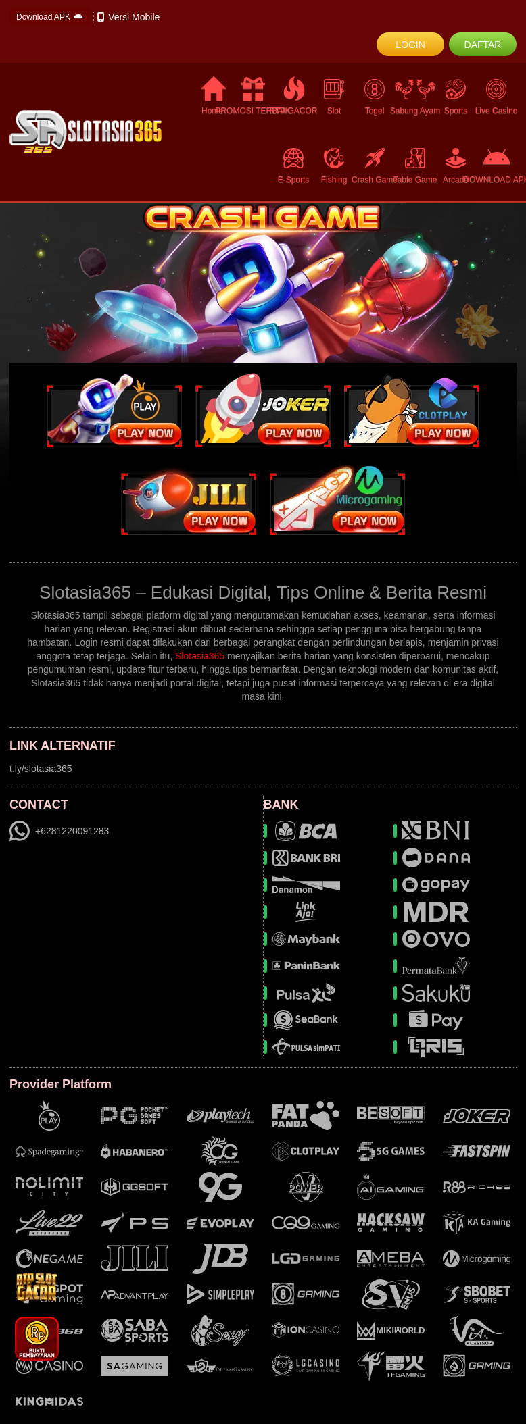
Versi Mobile (128, 16)
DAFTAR (483, 44)
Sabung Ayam (415, 96)
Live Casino (496, 96)
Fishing (334, 165)
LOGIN (410, 44)
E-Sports (293, 165)
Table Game (415, 165)
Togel (374, 96)
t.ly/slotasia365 (40, 768)
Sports (455, 96)
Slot (334, 96)
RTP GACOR (293, 97)
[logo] (85, 132)
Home (212, 97)
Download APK (49, 17)
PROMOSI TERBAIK (253, 97)
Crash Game (374, 165)
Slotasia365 (199, 656)
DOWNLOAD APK (496, 165)
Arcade (455, 165)
